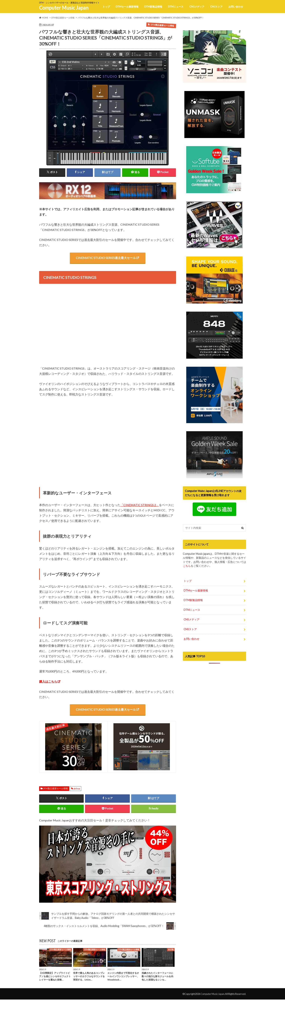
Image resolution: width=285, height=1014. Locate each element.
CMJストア (216, 6)
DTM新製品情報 (153, 6)
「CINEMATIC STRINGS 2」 (139, 505)
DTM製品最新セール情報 (55, 788)
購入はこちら (48, 681)
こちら (187, 565)
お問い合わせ (235, 6)
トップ (106, 6)
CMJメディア (196, 6)
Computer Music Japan (63, 8)
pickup (77, 788)
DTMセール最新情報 (127, 6)
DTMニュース (175, 6)
